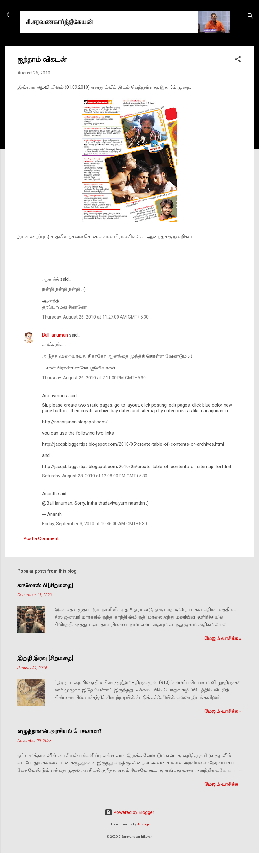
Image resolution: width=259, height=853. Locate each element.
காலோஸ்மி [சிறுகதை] (45, 585)
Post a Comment (41, 538)
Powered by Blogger (129, 812)
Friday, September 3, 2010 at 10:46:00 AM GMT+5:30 (94, 523)
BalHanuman (55, 335)
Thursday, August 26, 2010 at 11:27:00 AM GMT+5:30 (95, 317)
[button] (238, 60)
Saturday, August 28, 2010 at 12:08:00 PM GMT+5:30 (94, 476)
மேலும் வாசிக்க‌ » (223, 638)
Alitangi (143, 824)
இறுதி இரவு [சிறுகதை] (45, 658)
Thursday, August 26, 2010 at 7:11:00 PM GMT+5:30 (94, 378)
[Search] (250, 16)
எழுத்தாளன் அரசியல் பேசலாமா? (59, 731)
